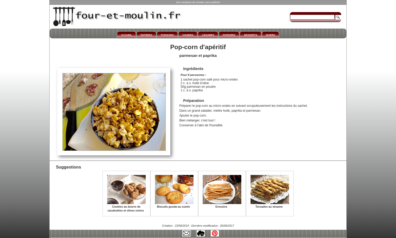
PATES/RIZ (229, 34)
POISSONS (167, 34)
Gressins (222, 204)
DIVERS (270, 34)
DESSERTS (250, 34)
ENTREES (146, 34)
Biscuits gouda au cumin (174, 204)
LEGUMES (208, 34)
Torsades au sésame (270, 204)
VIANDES (187, 34)
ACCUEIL (126, 34)
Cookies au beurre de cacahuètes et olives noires (126, 206)
